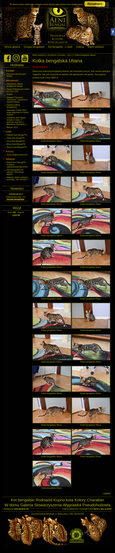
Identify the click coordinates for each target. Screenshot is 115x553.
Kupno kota (63, 500)
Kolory (80, 500)
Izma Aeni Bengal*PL (16, 141)
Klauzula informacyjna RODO (16, 75)
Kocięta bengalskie (34, 46)
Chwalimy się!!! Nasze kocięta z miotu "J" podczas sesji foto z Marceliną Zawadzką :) (16, 121)
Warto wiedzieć (96, 46)
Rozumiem (95, 4)
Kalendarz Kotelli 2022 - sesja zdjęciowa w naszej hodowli (18, 112)
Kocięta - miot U (66, 55)
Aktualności (12, 80)
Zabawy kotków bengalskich (13, 106)
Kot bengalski (22, 500)
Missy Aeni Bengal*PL (16, 144)
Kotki (8, 131)
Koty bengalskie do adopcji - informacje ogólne (15, 172)
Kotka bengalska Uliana (85, 55)
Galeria (80, 46)
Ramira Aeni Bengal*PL (17, 147)
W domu (12, 505)
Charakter (95, 500)
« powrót (106, 493)
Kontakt (10, 70)
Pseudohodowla (96, 505)
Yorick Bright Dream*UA (17, 155)
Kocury (10, 151)
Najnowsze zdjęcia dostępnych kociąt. (15, 85)
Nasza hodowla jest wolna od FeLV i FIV (18, 90)
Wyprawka (72, 505)
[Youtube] (24, 58)
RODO (10, 94)
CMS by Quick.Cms (70, 509)
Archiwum (52, 55)
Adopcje (10, 159)
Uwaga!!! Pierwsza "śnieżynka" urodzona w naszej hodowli (17, 99)
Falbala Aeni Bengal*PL (17, 135)
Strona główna (12, 46)
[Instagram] (16, 58)
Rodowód (44, 500)
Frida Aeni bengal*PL (16, 138)
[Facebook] (7, 58)
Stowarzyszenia (48, 505)
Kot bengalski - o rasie (60, 46)
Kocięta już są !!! (16, 194)
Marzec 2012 (12, 127)
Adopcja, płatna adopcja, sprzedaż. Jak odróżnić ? (17, 178)
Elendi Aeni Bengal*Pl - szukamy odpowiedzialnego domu (17, 164)
